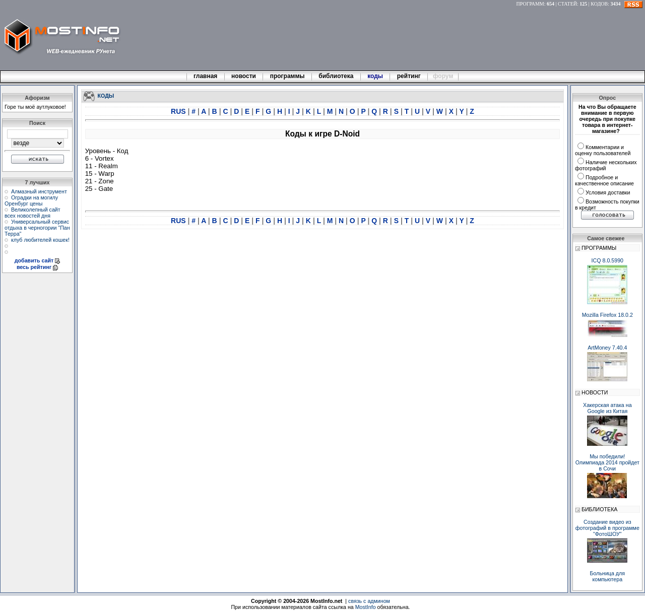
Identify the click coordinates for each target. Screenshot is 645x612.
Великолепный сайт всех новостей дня (32, 213)
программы (287, 76)
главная (205, 76)
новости (244, 76)
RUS (179, 111)
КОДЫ (106, 95)
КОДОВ (599, 4)
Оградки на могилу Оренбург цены (31, 200)
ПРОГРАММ (530, 4)
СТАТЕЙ (567, 4)
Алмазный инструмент (39, 191)
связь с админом (369, 601)
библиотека (336, 76)
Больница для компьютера (607, 576)
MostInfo (365, 607)
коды (375, 76)
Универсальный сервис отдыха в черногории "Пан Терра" (37, 228)
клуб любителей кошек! (40, 240)
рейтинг (409, 76)
